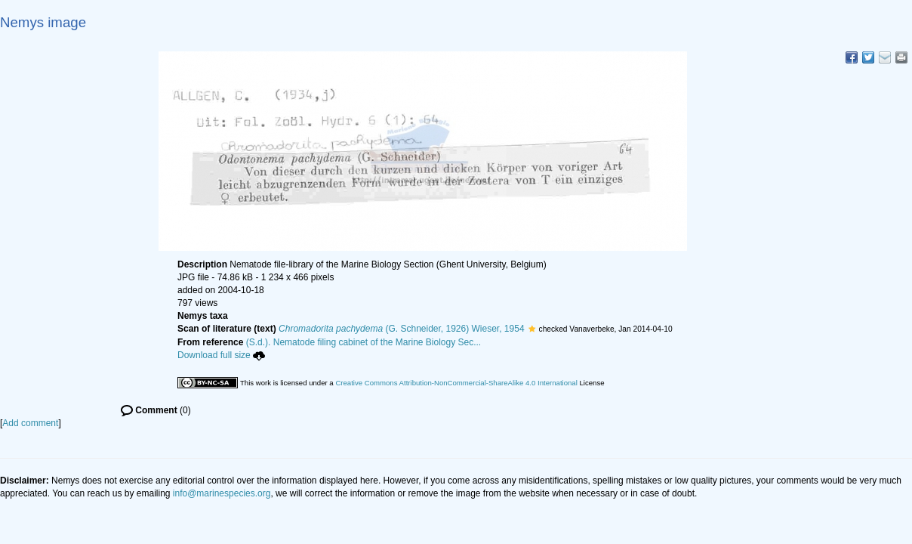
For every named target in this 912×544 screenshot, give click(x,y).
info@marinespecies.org (222, 493)
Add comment (30, 423)
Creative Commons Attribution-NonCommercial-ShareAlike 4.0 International (456, 383)
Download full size (221, 355)
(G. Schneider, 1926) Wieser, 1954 (402, 328)
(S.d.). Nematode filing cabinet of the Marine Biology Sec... (364, 342)
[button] (532, 328)
